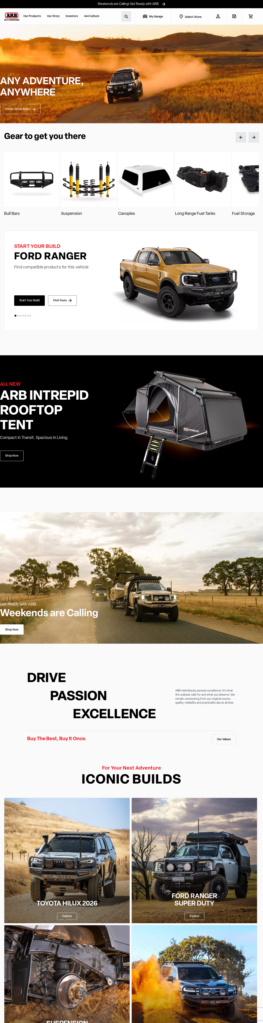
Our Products (32, 16)
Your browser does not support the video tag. (131, 74)
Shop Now (11, 455)
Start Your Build (29, 300)
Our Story (53, 16)
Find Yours (60, 300)
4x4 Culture (91, 16)
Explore (67, 916)
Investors (72, 16)
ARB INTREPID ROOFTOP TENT (44, 411)
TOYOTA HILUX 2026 (67, 904)
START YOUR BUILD (18, 109)
